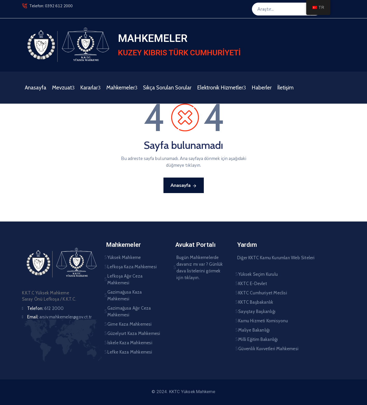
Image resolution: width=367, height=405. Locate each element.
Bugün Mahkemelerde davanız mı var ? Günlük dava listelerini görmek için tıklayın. (199, 267)
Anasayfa (35, 87)
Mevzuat (63, 87)
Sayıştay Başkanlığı (256, 311)
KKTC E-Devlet (252, 283)
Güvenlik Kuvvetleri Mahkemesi (268, 348)
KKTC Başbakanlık (255, 302)
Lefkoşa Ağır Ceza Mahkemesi (125, 279)
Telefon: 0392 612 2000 (51, 6)
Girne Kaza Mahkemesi (129, 324)
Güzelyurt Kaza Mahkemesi (133, 333)
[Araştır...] (281, 9)
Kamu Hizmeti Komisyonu (263, 320)
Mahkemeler (122, 87)
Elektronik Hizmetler (221, 87)
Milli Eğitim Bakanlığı (258, 339)
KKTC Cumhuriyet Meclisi (262, 292)
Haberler (262, 87)
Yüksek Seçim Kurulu (258, 274)
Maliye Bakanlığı (254, 330)
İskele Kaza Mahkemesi (129, 342)
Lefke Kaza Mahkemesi (129, 352)
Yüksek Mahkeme (124, 257)
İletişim (285, 87)
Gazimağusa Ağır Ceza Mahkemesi (129, 311)
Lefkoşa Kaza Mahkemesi (132, 266)
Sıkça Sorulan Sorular (167, 87)
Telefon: (45, 308)
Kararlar (90, 87)
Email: (59, 316)
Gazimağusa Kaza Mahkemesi (124, 295)
